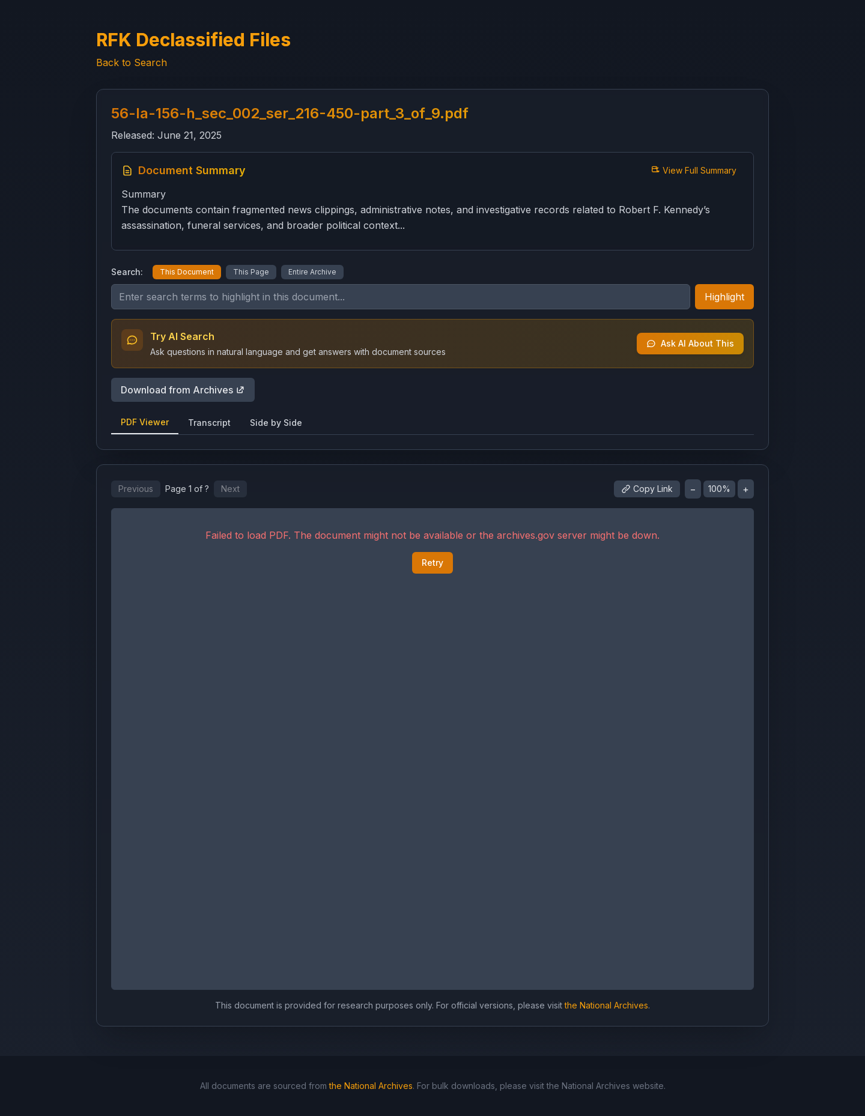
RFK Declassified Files (193, 39)
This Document (187, 271)
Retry (432, 562)
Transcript (209, 422)
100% (719, 489)
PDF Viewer (145, 422)
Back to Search (131, 62)
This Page (251, 271)
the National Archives (606, 1005)
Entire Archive (312, 271)
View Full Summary (693, 170)
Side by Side (276, 422)
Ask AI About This (690, 343)
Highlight (724, 297)
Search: (127, 272)
